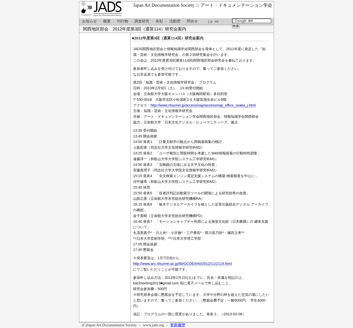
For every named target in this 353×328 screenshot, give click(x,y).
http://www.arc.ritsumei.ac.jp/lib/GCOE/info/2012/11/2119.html (182, 264)
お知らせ (89, 21)
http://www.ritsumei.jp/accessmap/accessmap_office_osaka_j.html (203, 105)
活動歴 (174, 21)
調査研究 (141, 21)
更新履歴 (177, 325)
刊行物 (122, 21)
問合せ (192, 21)
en (216, 21)
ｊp (209, 21)
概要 (107, 21)
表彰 (159, 21)
